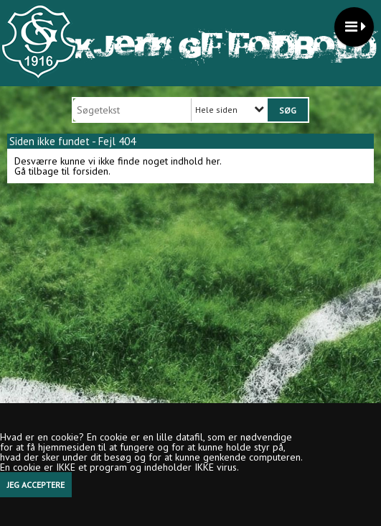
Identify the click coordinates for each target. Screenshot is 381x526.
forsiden (90, 171)
